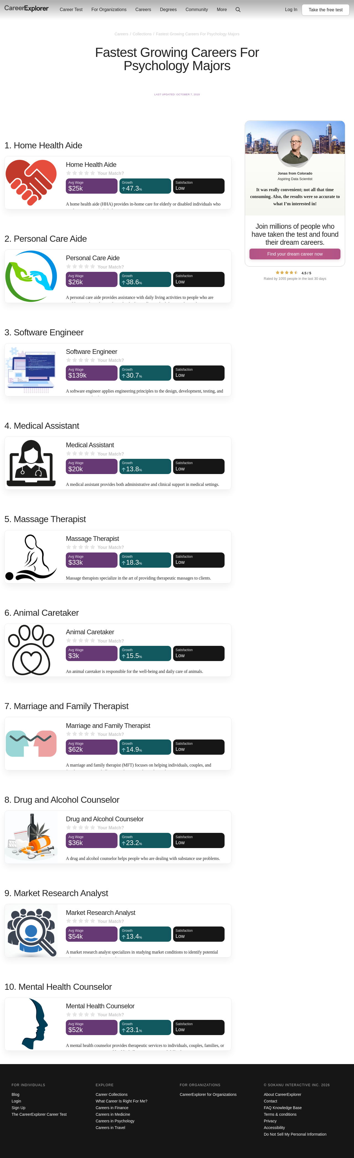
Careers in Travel (110, 1127)
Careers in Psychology (115, 1121)
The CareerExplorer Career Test (39, 1114)
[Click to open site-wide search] (238, 10)
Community (197, 9)
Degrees (168, 9)
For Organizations (108, 9)
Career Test (71, 9)
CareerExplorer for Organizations (208, 1094)
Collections (143, 34)
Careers (143, 9)
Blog (15, 1094)
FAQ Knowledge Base (283, 1108)
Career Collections (111, 1094)
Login (16, 1101)
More (222, 9)
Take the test (326, 9)
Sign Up (18, 1108)
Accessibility (274, 1127)
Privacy (270, 1121)
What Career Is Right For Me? (121, 1101)
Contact (270, 1101)
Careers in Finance (112, 1108)
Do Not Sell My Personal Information (295, 1134)
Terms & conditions (280, 1114)
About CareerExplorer (282, 1094)
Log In (291, 9)
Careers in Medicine (113, 1114)
